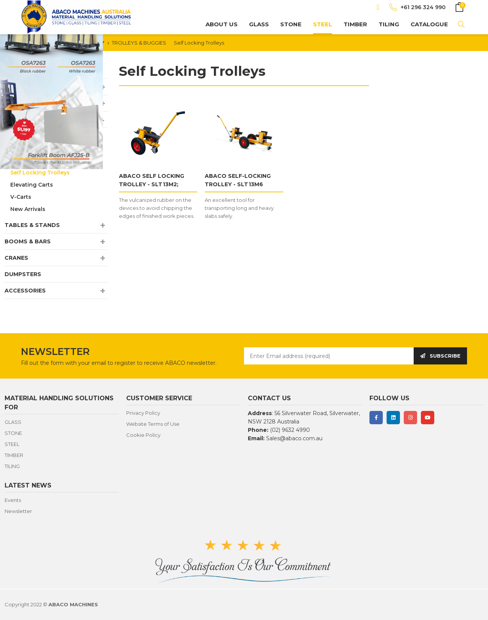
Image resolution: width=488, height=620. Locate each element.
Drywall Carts (29, 160)
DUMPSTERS (23, 274)
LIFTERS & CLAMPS (32, 103)
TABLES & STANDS (32, 225)
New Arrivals (27, 209)
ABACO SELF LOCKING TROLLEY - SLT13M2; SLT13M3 (151, 184)
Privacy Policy (143, 413)
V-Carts (20, 196)
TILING (389, 24)
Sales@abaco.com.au (294, 438)
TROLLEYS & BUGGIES (139, 43)
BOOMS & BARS (28, 241)
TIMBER (355, 24)
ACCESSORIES (25, 290)
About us (221, 24)
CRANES (16, 257)
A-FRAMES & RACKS (33, 86)
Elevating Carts (31, 184)
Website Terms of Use (153, 424)
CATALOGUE (429, 24)
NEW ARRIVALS (26, 70)
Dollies (19, 136)
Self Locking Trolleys (199, 43)
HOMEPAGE (35, 43)
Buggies (21, 148)
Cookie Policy (143, 435)
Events (13, 500)
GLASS (259, 24)
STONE (291, 24)
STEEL (322, 24)
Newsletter (18, 511)
